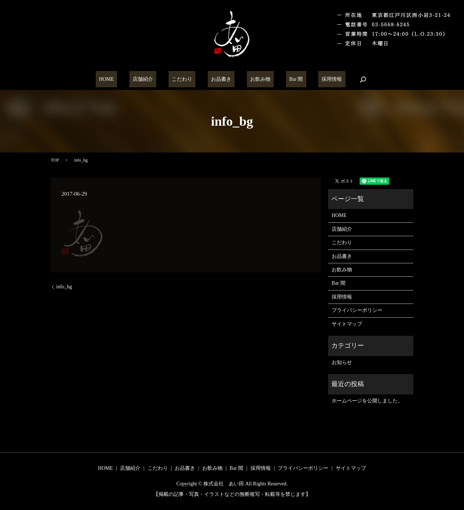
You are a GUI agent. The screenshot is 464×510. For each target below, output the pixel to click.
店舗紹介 (156, 79)
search (339, 79)
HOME (126, 79)
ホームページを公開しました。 (367, 401)
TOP (55, 160)
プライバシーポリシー (357, 310)
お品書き (221, 79)
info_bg (64, 286)
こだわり (188, 79)
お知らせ (342, 362)
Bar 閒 (283, 79)
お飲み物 (254, 79)
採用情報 (312, 79)
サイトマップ (347, 324)
